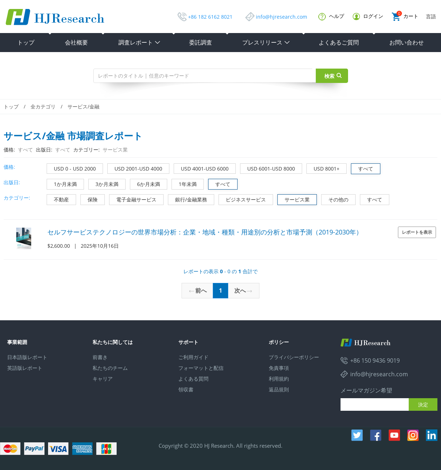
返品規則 (279, 389)
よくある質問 (193, 378)
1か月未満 (62, 183)
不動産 (58, 199)
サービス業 (294, 199)
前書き (100, 357)
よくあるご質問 (339, 42)
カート (405, 17)
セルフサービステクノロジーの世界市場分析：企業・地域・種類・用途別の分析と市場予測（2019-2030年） (204, 232)
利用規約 (279, 378)
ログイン (368, 16)
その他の (335, 199)
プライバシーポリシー (294, 357)
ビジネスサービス (242, 199)
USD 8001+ (323, 168)
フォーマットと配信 (201, 367)
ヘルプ (331, 16)
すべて (362, 168)
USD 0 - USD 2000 (71, 168)
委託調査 (200, 42)
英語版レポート (24, 367)
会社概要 (76, 42)
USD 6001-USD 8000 (267, 168)
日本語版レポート (27, 357)
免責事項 (279, 367)
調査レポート (139, 42)
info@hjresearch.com (281, 16)
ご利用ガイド (193, 357)
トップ (25, 42)
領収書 (185, 389)
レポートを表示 (417, 232)
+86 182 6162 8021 (210, 16)
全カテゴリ (43, 106)
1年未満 (184, 183)
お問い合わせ (406, 42)
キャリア (103, 378)
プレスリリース (266, 42)
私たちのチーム (110, 367)
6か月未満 (145, 183)
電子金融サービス (132, 199)
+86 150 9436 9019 (375, 360)
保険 (89, 199)
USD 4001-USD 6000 (201, 168)
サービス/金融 (83, 106)
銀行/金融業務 (187, 199)
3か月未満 (103, 183)
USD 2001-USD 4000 (135, 168)
